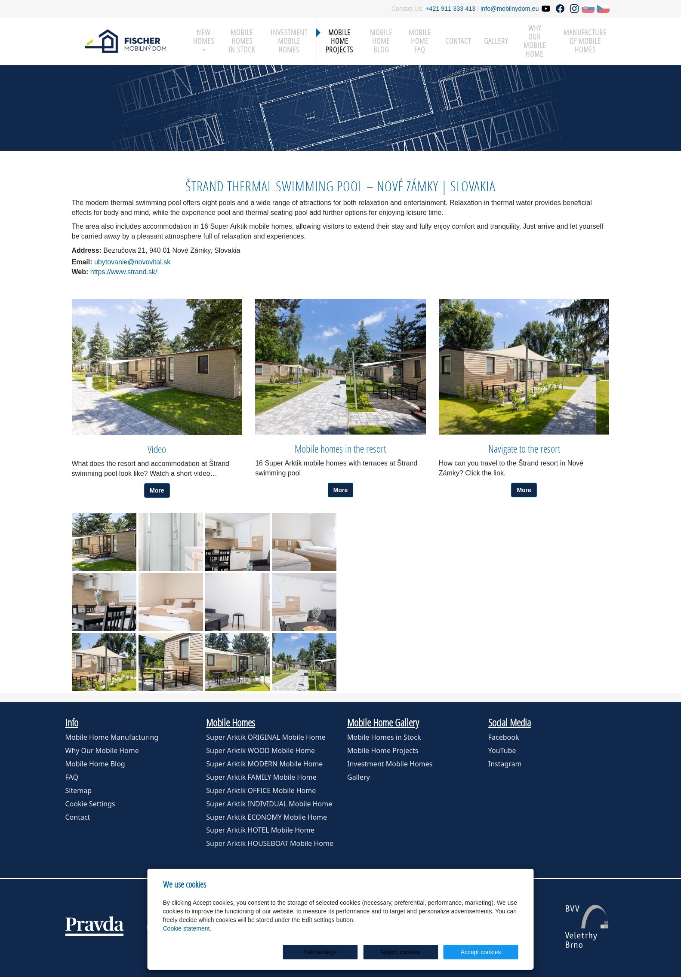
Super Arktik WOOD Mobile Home (260, 750)
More (157, 490)
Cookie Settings (90, 804)
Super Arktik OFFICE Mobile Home (261, 790)
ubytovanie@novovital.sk (136, 262)
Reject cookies (414, 952)
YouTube (502, 750)
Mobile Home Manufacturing (112, 737)
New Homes (203, 39)
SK (588, 8)
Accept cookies (485, 952)
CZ (603, 8)
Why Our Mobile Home (102, 750)
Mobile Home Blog (381, 41)
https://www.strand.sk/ (123, 272)
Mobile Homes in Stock (241, 41)
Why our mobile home (535, 41)
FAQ (71, 777)
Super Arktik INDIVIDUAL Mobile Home (269, 804)
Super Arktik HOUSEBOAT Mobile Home (269, 843)
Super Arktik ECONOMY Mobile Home (266, 817)
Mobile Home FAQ (420, 41)
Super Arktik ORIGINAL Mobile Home (265, 737)
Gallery (496, 41)
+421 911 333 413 (450, 8)
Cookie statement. (187, 928)
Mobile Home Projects (339, 41)
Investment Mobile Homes (289, 41)
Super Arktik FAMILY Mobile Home (261, 777)
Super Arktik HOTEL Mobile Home (260, 830)
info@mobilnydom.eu (510, 8)
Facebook (503, 737)
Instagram (505, 764)
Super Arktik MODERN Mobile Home (264, 764)
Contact (458, 41)
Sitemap (78, 790)
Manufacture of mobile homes (585, 41)
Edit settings (343, 952)
